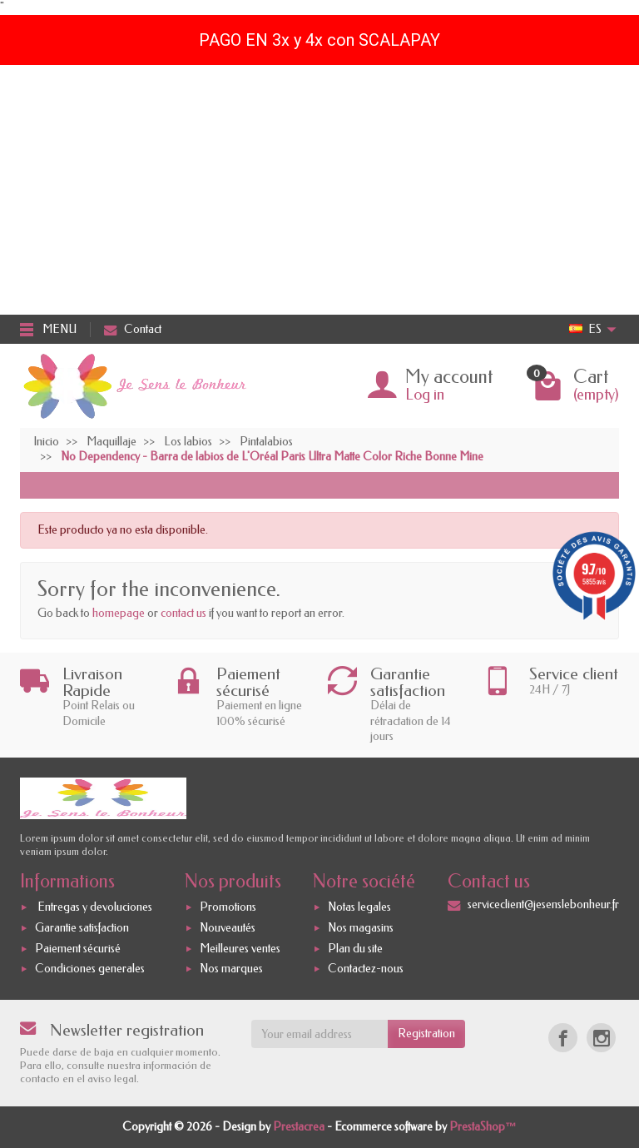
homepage (118, 613)
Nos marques (231, 969)
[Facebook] (562, 1037)
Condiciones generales (90, 969)
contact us (183, 613)
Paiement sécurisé (78, 949)
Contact (132, 329)
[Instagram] (601, 1037)
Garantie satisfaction (82, 928)
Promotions (228, 907)
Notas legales (359, 907)
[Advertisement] (319, 189)
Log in (424, 394)
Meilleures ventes (240, 949)
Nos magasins (361, 928)
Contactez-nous (366, 969)
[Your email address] (320, 1034)
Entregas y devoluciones (93, 907)
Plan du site (355, 949)
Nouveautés (227, 928)
